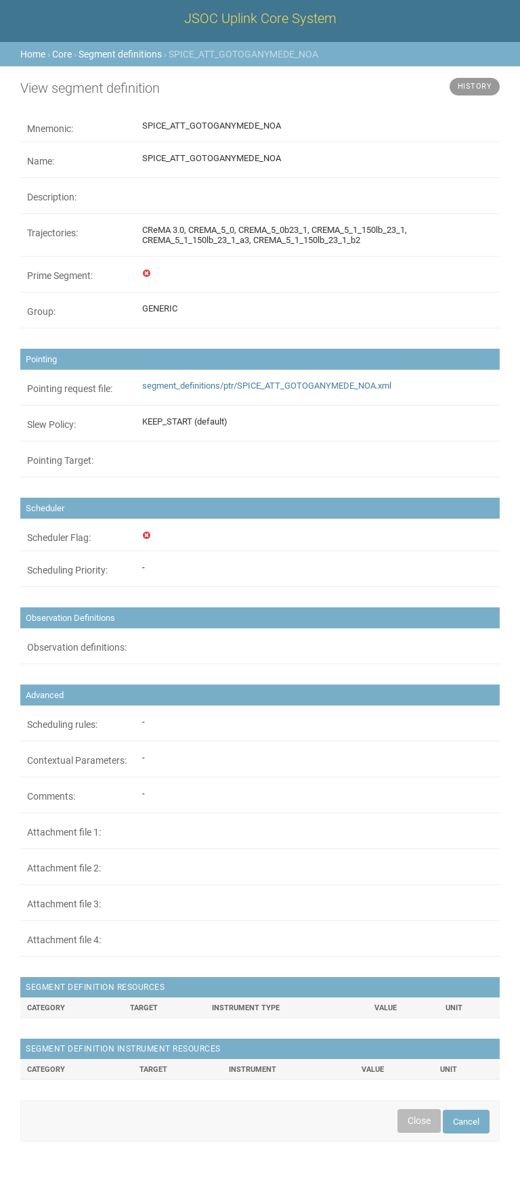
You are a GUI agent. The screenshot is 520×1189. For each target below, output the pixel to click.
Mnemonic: (50, 128)
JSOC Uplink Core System (260, 18)
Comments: (51, 796)
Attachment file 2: (64, 868)
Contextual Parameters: (77, 760)
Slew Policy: (51, 424)
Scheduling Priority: (67, 570)
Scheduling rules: (62, 724)
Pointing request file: (69, 388)
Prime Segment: (60, 275)
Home (32, 54)
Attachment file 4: (64, 939)
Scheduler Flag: (59, 537)
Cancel (466, 1122)
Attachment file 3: (64, 904)
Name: (40, 161)
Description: (52, 197)
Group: (41, 311)
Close (419, 1120)
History (475, 86)
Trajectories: (52, 233)
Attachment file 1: (64, 832)
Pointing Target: (60, 460)
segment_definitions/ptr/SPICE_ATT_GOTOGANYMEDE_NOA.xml (266, 386)
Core (62, 54)
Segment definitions (120, 54)
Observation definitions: (77, 647)
